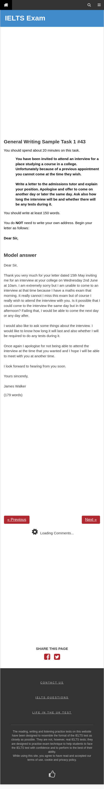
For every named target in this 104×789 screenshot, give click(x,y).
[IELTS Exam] (6, 5)
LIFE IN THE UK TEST (51, 712)
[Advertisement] (52, 83)
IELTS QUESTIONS (52, 697)
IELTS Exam (25, 18)
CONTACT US (52, 682)
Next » (91, 519)
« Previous (16, 519)
